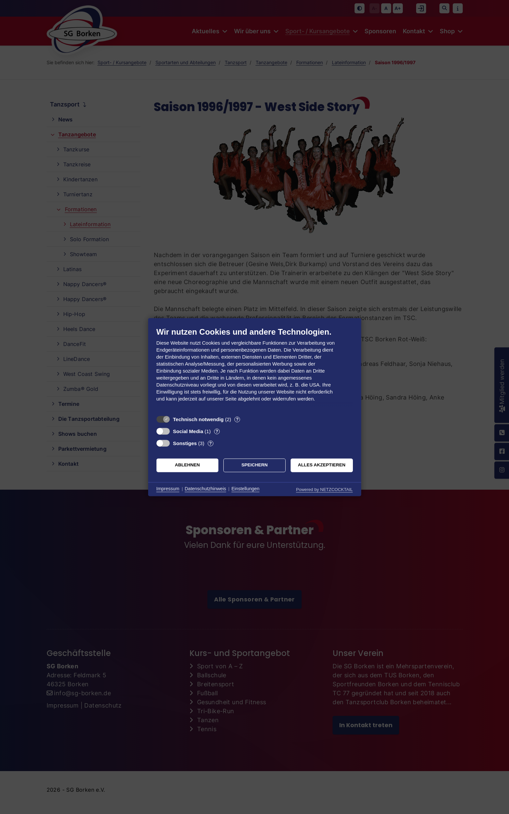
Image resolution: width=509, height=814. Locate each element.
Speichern (254, 465)
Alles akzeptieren (322, 465)
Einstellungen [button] (245, 489)
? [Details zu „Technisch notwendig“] (237, 419)
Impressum (167, 489)
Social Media (188, 431)
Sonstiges (185, 443)
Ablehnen (187, 465)
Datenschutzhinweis (205, 489)
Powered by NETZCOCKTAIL (324, 489)
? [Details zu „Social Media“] (216, 431)
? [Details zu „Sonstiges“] (210, 443)
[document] (254, 369)
